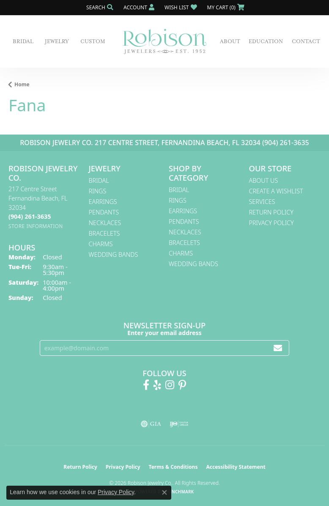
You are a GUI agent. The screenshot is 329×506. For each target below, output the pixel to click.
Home (22, 84)
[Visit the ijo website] (179, 424)
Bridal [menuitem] (99, 180)
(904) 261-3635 (285, 142)
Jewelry (57, 41)
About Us (263, 180)
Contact (306, 41)
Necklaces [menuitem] (105, 223)
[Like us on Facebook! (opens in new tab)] (146, 385)
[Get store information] (35, 226)
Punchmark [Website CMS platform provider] (180, 492)
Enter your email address (164, 333)
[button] (99, 7)
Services (262, 202)
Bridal (23, 41)
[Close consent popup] (164, 492)
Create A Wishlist (276, 191)
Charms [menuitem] (101, 244)
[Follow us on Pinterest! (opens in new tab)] (182, 385)
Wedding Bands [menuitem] (113, 254)
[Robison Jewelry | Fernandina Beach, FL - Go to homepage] (164, 41)
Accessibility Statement (235, 466)
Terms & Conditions (173, 466)
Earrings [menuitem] (103, 202)
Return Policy (271, 212)
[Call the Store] (29, 216)
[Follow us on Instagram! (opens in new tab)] (169, 385)
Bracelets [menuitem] (104, 233)
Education (266, 41)
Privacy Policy (271, 223)
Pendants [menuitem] (104, 212)
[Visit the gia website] (151, 424)
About (230, 41)
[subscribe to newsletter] (278, 348)
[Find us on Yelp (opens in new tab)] (157, 385)
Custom (92, 41)
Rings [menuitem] (98, 191)
